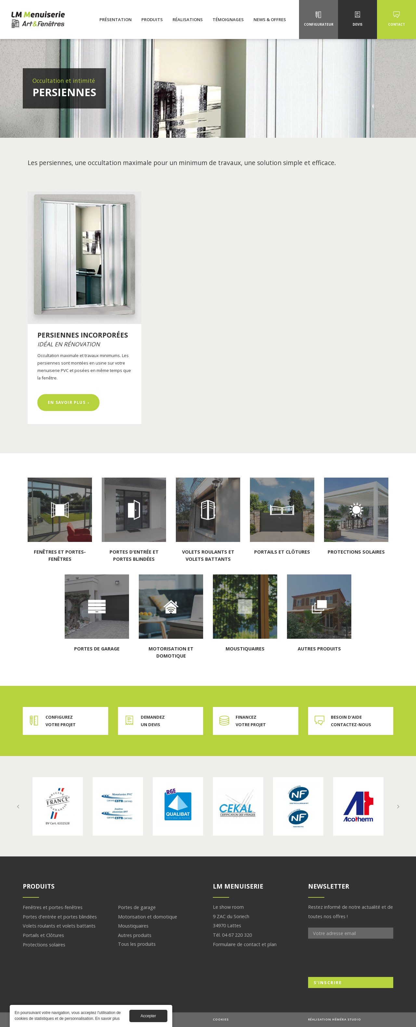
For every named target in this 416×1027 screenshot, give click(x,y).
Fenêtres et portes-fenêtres (53, 907)
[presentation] (357, 957)
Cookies (221, 1019)
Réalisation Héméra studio (334, 1019)
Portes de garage (137, 907)
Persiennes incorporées (82, 335)
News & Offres (270, 19)
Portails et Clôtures (43, 935)
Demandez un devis (153, 720)
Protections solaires (44, 945)
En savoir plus (74, 402)
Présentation (115, 19)
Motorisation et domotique (147, 917)
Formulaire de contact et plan (245, 944)
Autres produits (134, 935)
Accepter (148, 1016)
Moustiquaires (133, 926)
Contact (396, 24)
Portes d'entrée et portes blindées (60, 917)
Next (398, 806)
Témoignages (228, 19)
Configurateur (318, 24)
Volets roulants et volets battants (59, 926)
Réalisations (188, 19)
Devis (357, 24)
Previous (17, 806)
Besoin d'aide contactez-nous (351, 720)
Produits (152, 19)
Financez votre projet (251, 720)
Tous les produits (137, 944)
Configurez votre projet (61, 720)
